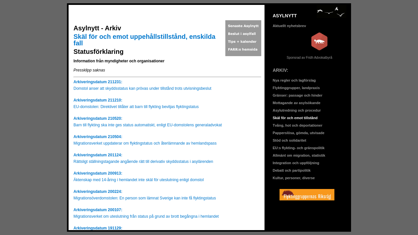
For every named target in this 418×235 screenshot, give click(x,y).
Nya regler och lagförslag (294, 80)
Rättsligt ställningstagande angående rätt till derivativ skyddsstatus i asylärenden (143, 161)
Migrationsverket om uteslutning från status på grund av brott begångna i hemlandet (146, 216)
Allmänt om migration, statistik (299, 155)
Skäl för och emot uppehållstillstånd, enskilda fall (144, 40)
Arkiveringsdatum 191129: (97, 228)
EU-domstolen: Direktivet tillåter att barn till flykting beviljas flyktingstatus (136, 106)
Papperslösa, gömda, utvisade (298, 133)
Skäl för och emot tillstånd (295, 118)
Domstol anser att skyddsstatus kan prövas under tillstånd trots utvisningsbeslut (142, 88)
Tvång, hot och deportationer (297, 125)
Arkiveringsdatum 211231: (97, 82)
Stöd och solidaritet (289, 140)
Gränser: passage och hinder (297, 95)
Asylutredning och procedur (297, 110)
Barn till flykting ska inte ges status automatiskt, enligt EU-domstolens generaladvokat (147, 125)
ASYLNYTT (285, 15)
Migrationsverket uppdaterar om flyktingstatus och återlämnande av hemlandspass (145, 143)
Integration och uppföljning (296, 163)
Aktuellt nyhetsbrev (289, 26)
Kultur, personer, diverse (294, 178)
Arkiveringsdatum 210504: (97, 136)
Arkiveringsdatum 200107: (97, 210)
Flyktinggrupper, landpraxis (296, 88)
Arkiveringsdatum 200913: (97, 173)
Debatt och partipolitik (292, 170)
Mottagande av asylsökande (296, 103)
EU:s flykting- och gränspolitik (299, 148)
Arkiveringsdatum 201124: (97, 155)
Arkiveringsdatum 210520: (97, 118)
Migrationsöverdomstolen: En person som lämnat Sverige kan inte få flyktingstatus (144, 198)
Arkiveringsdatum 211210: (97, 100)
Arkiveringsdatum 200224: (97, 191)
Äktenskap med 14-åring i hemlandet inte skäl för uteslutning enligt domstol (138, 180)
